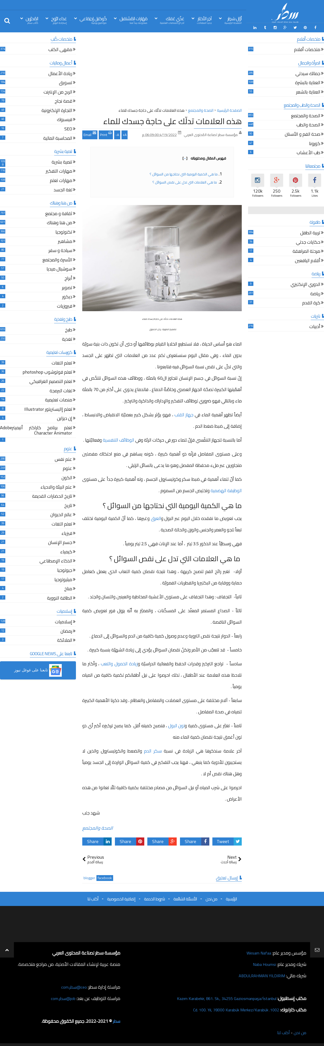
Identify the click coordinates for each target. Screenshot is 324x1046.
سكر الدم (152, 750)
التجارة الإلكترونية (57, 110)
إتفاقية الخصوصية (121, 898)
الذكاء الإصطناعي (55, 560)
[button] (38, 670)
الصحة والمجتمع (97, 827)
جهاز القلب (183, 414)
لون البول (176, 725)
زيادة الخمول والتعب (119, 663)
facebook (105, 877)
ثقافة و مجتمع (58, 213)
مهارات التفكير (59, 171)
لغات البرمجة (61, 390)
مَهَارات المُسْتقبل (133, 19)
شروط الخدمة (154, 898)
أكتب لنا (92, 898)
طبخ (68, 329)
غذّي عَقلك (172, 19)
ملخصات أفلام (307, 49)
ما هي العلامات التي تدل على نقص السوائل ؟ (185, 181)
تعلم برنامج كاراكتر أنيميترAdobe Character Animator (36, 430)
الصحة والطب (308, 124)
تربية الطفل (310, 232)
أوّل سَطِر (233, 19)
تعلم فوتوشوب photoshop (47, 372)
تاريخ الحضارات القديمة (52, 496)
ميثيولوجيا (63, 579)
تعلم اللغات (62, 362)
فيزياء (67, 533)
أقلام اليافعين (307, 260)
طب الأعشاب (308, 152)
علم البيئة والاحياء (56, 486)
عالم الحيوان (61, 514)
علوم (67, 468)
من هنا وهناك (59, 222)
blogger (89, 877)
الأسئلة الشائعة (185, 898)
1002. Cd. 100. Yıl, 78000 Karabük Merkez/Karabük (230, 1009)
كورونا (314, 143)
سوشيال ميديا (59, 268)
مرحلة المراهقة (306, 251)
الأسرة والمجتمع (57, 259)
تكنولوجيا (63, 231)
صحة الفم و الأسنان (302, 133)
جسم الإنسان (60, 542)
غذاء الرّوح (59, 19)
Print (106, 133)
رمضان (66, 630)
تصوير (67, 287)
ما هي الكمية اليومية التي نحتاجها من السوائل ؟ (183, 173)
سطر (116, 1020)
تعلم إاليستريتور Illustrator (48, 408)
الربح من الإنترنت (58, 91)
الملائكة (64, 639)
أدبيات (314, 326)
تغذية (67, 338)
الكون (67, 477)
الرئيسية (231, 898)
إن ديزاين (64, 418)
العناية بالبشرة (307, 82)
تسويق (65, 82)
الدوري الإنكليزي (305, 284)
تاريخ (68, 505)
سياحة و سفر (60, 250)
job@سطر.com (61, 997)
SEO (68, 128)
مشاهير (65, 241)
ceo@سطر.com (73, 986)
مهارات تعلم (61, 180)
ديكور (67, 296)
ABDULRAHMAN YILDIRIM (259, 974)
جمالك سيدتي (307, 73)
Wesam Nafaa (257, 952)
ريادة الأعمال (60, 73)
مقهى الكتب (60, 49)
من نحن (211, 898)
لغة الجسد (63, 189)
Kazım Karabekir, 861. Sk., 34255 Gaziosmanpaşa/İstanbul (220, 997)
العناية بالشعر (308, 91)
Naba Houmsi (263, 963)
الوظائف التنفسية (118, 439)
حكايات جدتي (308, 241)
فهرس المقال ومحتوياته (204, 157)
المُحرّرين (32, 19)
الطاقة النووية (59, 597)
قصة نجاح (63, 101)
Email (90, 133)
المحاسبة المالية (57, 137)
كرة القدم (311, 302)
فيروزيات (64, 305)
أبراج (68, 278)
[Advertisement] (162, 70)
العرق (156, 517)
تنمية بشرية (62, 161)
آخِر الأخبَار (204, 19)
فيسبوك (64, 119)
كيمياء (66, 551)
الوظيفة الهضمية (226, 489)
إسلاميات (63, 621)
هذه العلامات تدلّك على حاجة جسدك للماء (172, 120)
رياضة (315, 293)
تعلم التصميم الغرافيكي (50, 381)
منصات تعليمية (58, 399)
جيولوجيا (64, 569)
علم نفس (63, 459)
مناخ (68, 588)
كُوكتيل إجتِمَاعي (93, 19)
